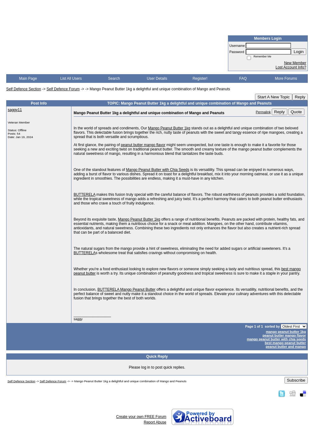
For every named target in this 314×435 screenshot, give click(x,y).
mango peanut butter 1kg (286, 332)
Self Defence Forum (63, 89)
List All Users (71, 78)
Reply (300, 97)
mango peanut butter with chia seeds (276, 339)
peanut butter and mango (286, 346)
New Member (295, 63)
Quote (296, 112)
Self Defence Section (23, 89)
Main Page (28, 78)
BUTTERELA (84, 194)
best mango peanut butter (285, 343)
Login (299, 51)
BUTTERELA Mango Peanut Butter (127, 289)
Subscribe (296, 380)
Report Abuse (155, 422)
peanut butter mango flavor (143, 145)
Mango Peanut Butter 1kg (169, 128)
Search (114, 78)
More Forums (286, 78)
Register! (200, 78)
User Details (157, 78)
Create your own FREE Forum (141, 417)
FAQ (243, 78)
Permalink (263, 112)
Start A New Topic (273, 97)
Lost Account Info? (290, 67)
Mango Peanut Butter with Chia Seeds (157, 170)
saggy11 (15, 110)
